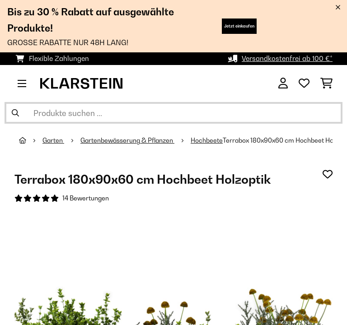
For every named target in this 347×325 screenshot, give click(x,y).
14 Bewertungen (85, 198)
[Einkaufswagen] (326, 83)
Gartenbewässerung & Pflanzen (127, 140)
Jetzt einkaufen (239, 25)
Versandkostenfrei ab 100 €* (287, 58)
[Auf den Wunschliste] (328, 174)
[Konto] (283, 83)
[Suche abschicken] (15, 112)
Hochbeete (207, 140)
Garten (53, 140)
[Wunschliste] (304, 83)
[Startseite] (30, 140)
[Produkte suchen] (173, 113)
